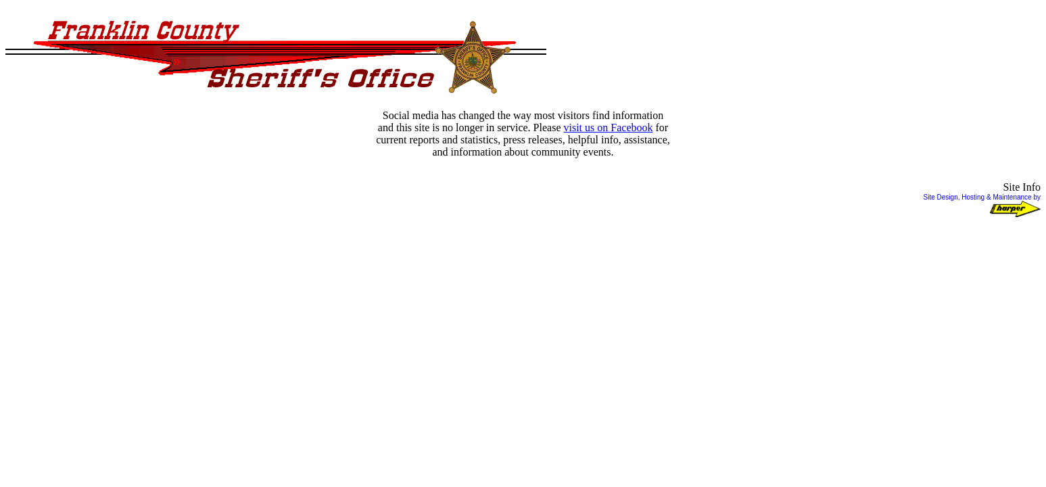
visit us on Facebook (607, 127)
